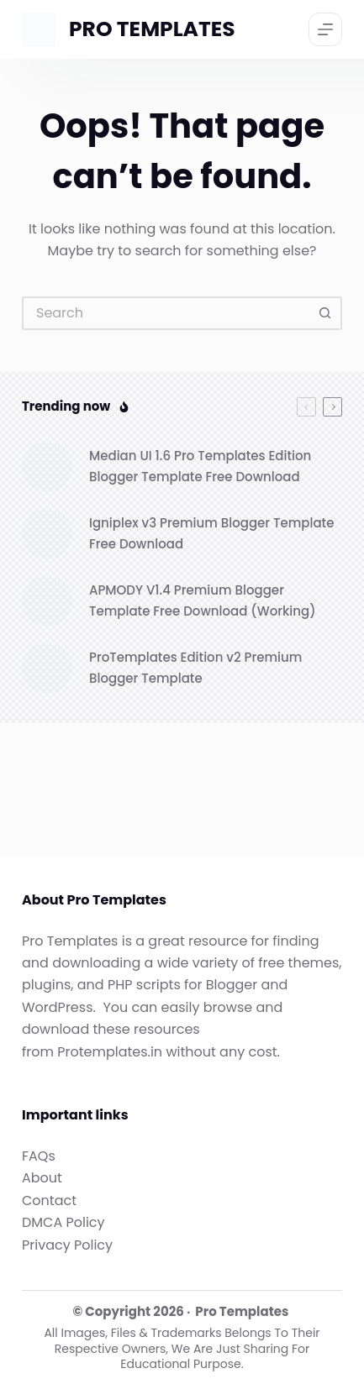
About (42, 1177)
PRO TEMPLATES (152, 29)
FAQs (38, 1156)
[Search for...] (165, 313)
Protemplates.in (109, 1052)
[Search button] (325, 313)
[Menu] (325, 29)
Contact (49, 1200)
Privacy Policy (67, 1245)
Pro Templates (241, 1311)
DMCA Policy (63, 1222)
